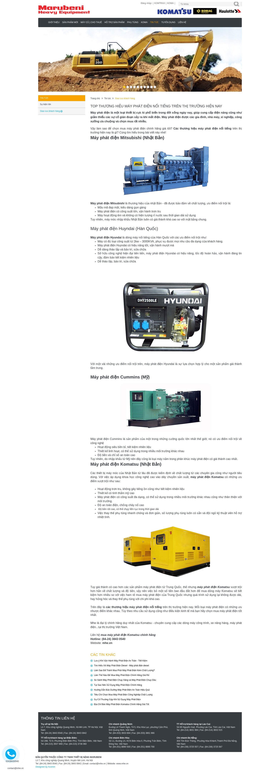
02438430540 (12, 761)
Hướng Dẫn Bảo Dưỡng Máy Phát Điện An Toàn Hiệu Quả (122, 690)
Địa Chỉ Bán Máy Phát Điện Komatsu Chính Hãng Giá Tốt (121, 704)
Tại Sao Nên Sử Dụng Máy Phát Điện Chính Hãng (118, 685)
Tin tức (154, 22)
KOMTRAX (159, 3)
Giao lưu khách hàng (125, 98)
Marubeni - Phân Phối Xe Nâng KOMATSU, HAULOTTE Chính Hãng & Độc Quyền (43, 22)
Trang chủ (95, 98)
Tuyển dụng (168, 22)
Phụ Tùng (132, 22)
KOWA (170, 3)
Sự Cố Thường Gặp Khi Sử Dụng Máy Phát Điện (117, 699)
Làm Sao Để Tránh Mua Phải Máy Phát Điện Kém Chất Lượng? (124, 670)
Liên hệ (182, 22)
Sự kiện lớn (45, 104)
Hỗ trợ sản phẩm (114, 22)
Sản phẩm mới (70, 22)
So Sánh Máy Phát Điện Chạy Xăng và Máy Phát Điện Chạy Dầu (125, 680)
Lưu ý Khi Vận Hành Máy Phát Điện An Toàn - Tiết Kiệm (121, 660)
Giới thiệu (53, 22)
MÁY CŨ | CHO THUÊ (91, 22)
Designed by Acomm (45, 767)
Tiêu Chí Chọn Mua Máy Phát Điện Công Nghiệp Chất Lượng (123, 694)
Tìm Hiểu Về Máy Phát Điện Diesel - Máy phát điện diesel (121, 665)
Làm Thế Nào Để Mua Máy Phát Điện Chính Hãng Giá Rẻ (121, 675)
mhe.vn (107, 642)
